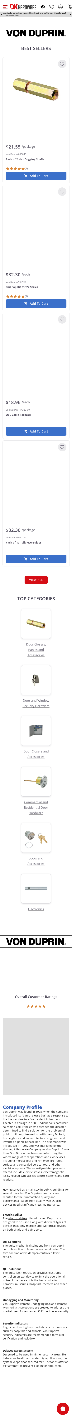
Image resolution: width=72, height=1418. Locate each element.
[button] (5, 7)
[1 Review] (17, 296)
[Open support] (63, 1409)
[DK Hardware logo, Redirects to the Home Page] (23, 6)
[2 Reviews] (17, 169)
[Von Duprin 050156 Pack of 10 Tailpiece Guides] (36, 472)
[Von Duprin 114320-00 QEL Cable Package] (36, 345)
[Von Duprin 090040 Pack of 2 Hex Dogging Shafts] (36, 89)
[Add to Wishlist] (62, 64)
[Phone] (51, 6)
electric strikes (17, 1218)
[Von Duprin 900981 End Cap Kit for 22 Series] (36, 217)
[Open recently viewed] (42, 6)
